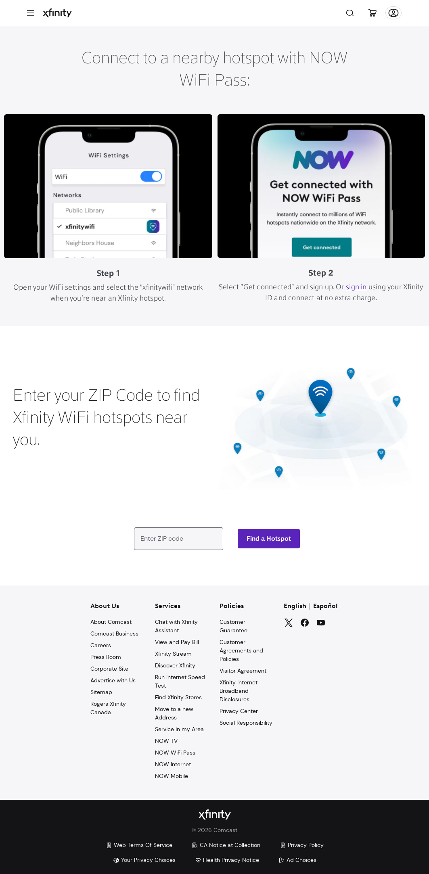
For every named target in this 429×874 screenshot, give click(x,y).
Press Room (105, 657)
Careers (100, 645)
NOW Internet (173, 764)
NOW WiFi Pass (175, 752)
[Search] (350, 13)
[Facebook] (305, 622)
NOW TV (166, 740)
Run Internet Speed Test (180, 681)
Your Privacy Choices (144, 860)
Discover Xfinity (175, 665)
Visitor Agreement (243, 670)
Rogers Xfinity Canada (108, 708)
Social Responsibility (246, 722)
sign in (356, 287)
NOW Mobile (171, 776)
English (295, 606)
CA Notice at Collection (226, 845)
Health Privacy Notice (227, 860)
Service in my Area (179, 729)
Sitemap (101, 692)
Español (325, 606)
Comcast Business (114, 633)
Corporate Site (109, 668)
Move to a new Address (174, 713)
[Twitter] (288, 622)
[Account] (393, 13)
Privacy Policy (302, 845)
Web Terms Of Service (139, 845)
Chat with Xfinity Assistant (176, 626)
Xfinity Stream (173, 653)
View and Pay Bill (177, 642)
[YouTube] (321, 622)
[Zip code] (269, 538)
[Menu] (30, 13)
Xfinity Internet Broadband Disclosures (238, 691)
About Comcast (111, 621)
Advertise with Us (113, 680)
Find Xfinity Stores (178, 697)
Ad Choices (297, 860)
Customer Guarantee (233, 626)
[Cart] (372, 13)
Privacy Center (239, 711)
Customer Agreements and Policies (241, 650)
